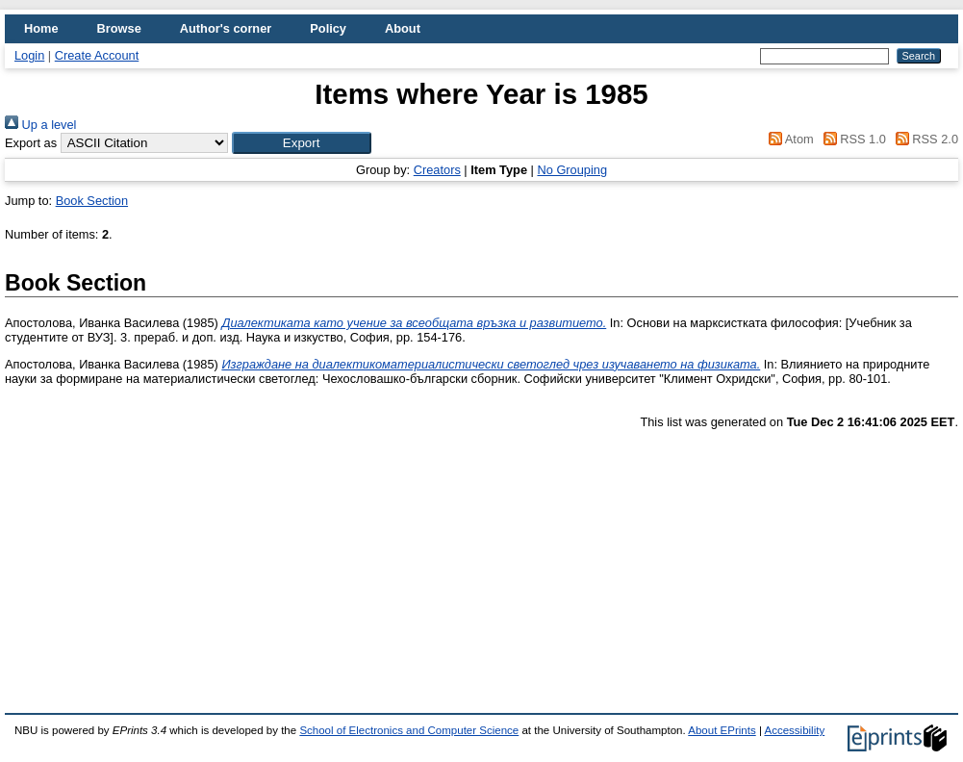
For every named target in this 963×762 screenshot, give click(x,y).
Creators (437, 170)
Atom (788, 139)
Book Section (92, 200)
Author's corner (225, 28)
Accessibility (794, 730)
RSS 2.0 (923, 139)
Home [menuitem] (41, 28)
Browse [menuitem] (119, 28)
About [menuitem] (402, 28)
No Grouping (572, 170)
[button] (301, 143)
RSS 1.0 (851, 139)
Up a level (40, 124)
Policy (328, 28)
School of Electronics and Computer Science (409, 730)
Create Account (97, 55)
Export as (31, 143)
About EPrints (721, 730)
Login (29, 55)
